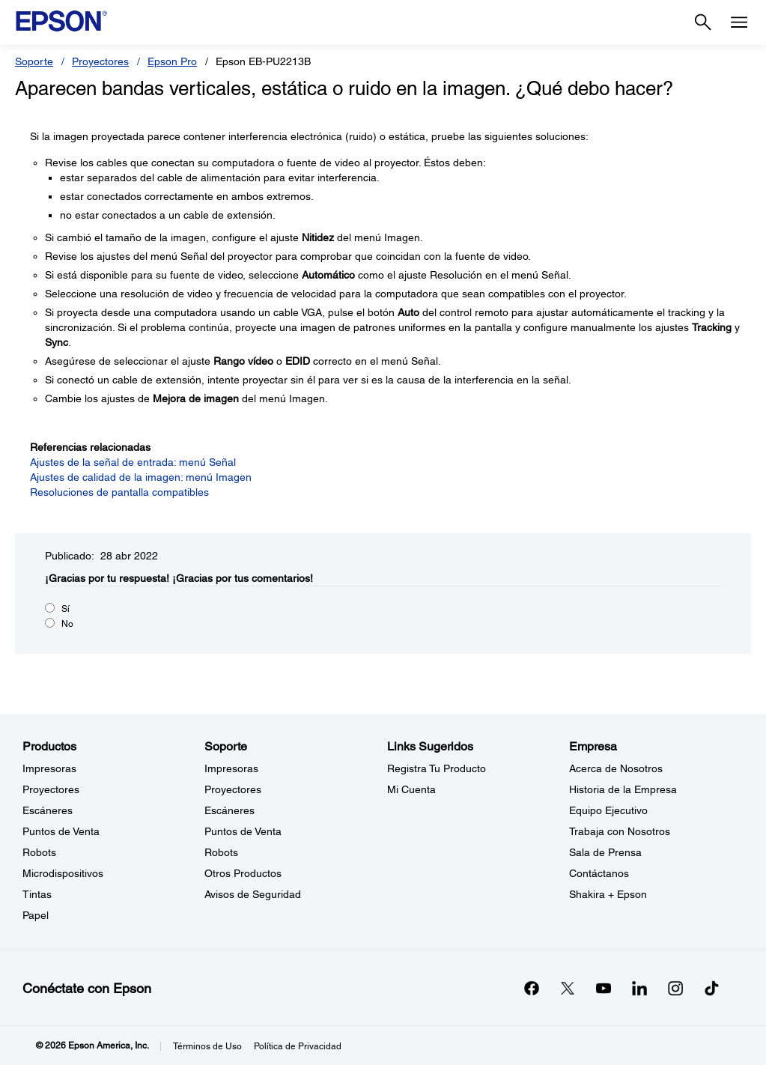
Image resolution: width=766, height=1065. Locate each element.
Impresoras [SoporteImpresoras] (231, 768)
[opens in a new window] (711, 987)
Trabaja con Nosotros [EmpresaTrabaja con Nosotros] (619, 831)
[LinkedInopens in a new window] (639, 987)
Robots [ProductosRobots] (39, 852)
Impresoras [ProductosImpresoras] (49, 768)
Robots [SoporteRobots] (221, 852)
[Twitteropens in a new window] (567, 987)
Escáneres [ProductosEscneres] (47, 810)
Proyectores (100, 61)
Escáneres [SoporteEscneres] (229, 810)
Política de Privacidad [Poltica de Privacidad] (297, 1046)
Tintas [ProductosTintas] (37, 894)
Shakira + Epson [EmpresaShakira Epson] (608, 894)
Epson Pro (172, 61)
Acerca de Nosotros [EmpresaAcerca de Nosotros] (616, 768)
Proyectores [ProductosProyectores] (50, 789)
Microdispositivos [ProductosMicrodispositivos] (62, 873)
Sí (65, 609)
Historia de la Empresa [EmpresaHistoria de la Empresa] (623, 789)
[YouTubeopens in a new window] (603, 987)
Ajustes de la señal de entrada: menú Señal (133, 462)
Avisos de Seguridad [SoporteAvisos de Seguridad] (252, 894)
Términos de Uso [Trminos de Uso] (207, 1046)
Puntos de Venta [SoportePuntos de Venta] (243, 831)
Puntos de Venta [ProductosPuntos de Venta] (61, 831)
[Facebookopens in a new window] (531, 987)
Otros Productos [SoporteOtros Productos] (243, 873)
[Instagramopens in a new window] (675, 987)
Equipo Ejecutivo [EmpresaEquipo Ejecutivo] (608, 810)
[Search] (703, 22)
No (67, 624)
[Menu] (739, 22)
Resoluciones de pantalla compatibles (119, 492)
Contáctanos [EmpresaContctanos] (599, 873)
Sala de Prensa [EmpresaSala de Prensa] (605, 852)
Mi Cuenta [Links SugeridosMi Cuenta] (411, 789)
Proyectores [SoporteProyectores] (232, 789)
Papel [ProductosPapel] (35, 915)
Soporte (34, 61)
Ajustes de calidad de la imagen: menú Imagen (141, 477)
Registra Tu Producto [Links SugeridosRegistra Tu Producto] (436, 768)
